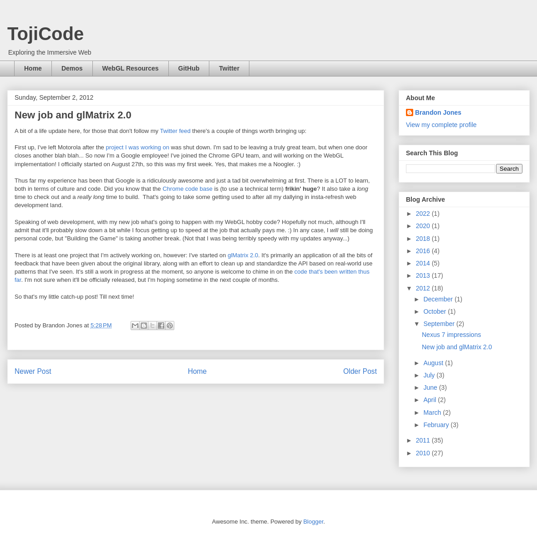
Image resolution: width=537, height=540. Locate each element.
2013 (424, 275)
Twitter (229, 68)
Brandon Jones (438, 112)
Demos (72, 68)
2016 (424, 251)
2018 (424, 238)
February (437, 424)
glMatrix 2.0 (243, 255)
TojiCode (45, 34)
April (430, 399)
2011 (424, 440)
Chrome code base (187, 188)
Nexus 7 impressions (451, 334)
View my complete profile (441, 124)
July (429, 375)
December (438, 299)
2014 (424, 263)
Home (33, 68)
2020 (424, 225)
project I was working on (137, 147)
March (433, 412)
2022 (424, 213)
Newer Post (33, 371)
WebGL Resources (130, 68)
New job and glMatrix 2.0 (457, 347)
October (435, 311)
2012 (424, 288)
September (439, 323)
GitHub (189, 68)
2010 (424, 453)
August (434, 363)
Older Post (360, 371)
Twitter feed (175, 130)
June (431, 387)
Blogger (313, 521)
